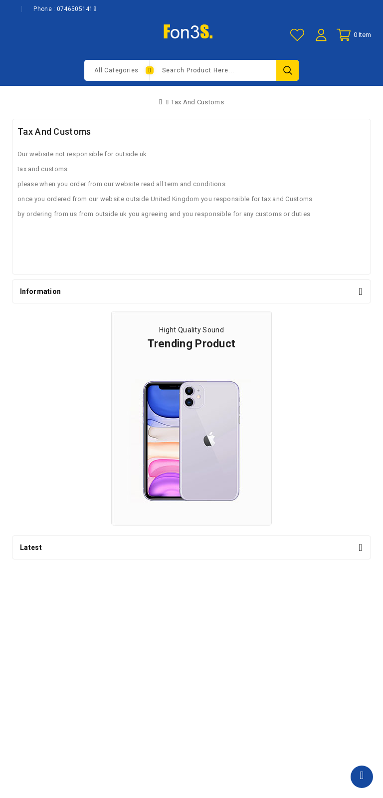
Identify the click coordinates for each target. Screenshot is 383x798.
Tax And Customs (197, 102)
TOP (362, 777)
